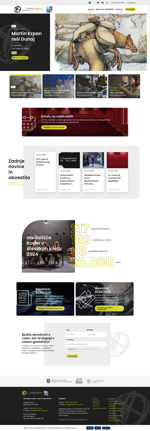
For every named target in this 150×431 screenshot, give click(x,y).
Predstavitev (113, 401)
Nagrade (112, 406)
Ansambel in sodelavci (116, 404)
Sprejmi (90, 428)
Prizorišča (112, 418)
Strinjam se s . (84, 350)
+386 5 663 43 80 (35, 408)
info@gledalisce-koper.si (39, 410)
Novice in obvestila (118, 3)
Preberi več (106, 428)
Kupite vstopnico (20, 58)
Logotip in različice (115, 420)
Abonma (119, 9)
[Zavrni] (148, 428)
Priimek (90, 330)
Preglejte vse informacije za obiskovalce (73, 420)
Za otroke (130, 9)
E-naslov (70, 340)
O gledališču (131, 3)
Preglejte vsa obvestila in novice (16, 183)
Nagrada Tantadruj (115, 415)
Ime (68, 330)
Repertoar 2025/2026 (105, 9)
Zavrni (98, 428)
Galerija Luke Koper (115, 408)
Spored (91, 9)
